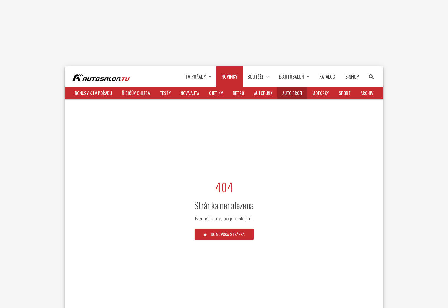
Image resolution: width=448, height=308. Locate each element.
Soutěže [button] (258, 76)
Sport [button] (345, 93)
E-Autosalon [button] (294, 76)
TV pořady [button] (198, 76)
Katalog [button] (327, 76)
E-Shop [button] (352, 76)
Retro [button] (238, 93)
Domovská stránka (224, 234)
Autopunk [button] (263, 93)
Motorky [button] (320, 93)
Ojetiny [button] (216, 93)
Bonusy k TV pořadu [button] (93, 93)
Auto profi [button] (292, 93)
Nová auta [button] (190, 93)
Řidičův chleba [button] (136, 93)
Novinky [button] (229, 76)
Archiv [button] (367, 93)
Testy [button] (165, 93)
